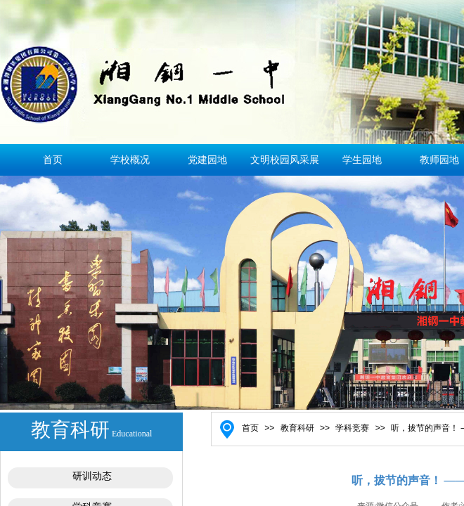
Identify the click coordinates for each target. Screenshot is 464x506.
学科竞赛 (352, 428)
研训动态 (92, 476)
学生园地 (362, 160)
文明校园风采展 (284, 160)
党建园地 (207, 160)
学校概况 (130, 160)
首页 (53, 160)
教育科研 (297, 428)
